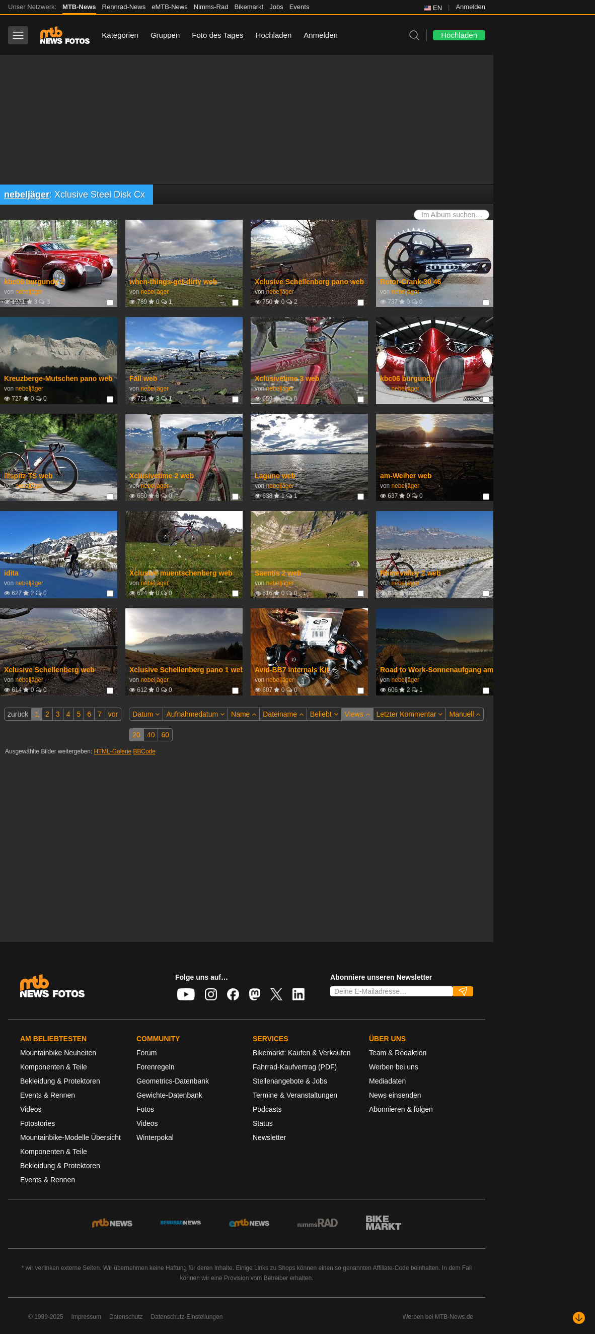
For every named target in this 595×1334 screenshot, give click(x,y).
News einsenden (395, 1095)
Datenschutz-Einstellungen (187, 1316)
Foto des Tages (217, 35)
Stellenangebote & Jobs (290, 1081)
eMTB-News (170, 7)
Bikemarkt (248, 7)
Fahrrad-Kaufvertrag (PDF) (295, 1067)
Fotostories (37, 1123)
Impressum (86, 1316)
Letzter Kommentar (410, 714)
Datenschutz (126, 1316)
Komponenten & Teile (53, 1067)
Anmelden (470, 7)
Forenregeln (155, 1067)
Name (243, 714)
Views (357, 714)
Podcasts (267, 1109)
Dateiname (283, 714)
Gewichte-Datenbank (169, 1095)
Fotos (145, 1109)
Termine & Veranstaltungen (295, 1095)
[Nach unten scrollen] (579, 1318)
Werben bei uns (393, 1067)
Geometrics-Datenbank (172, 1081)
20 (136, 735)
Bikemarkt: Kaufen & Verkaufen (302, 1053)
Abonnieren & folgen (401, 1109)
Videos (31, 1109)
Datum (146, 714)
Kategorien (120, 35)
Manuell (464, 714)
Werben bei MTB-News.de (438, 1316)
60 (165, 735)
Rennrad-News (124, 7)
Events (299, 7)
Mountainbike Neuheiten (58, 1053)
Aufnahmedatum (195, 714)
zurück (18, 714)
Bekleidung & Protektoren (60, 1081)
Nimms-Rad (211, 7)
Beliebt (324, 714)
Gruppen (165, 35)
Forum (146, 1053)
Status (263, 1123)
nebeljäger (26, 194)
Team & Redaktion (397, 1053)
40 (151, 735)
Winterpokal (155, 1137)
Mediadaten (387, 1081)
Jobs (276, 7)
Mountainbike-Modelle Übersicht (70, 1137)
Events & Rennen (47, 1095)
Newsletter (269, 1137)
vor (113, 714)
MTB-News (79, 7)
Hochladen (274, 35)
